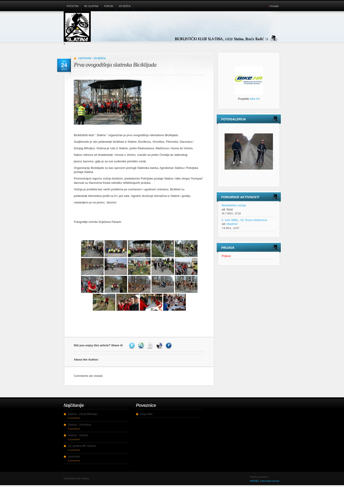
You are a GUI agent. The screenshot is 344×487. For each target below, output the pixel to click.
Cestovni (84, 58)
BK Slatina (91, 6)
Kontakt (274, 6)
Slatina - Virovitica (79, 424)
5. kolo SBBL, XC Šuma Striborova (244, 220)
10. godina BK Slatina (82, 445)
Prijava (226, 256)
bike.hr (254, 98)
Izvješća (125, 6)
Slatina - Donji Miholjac (83, 414)
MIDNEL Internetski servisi (264, 481)
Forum (108, 6)
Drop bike (146, 414)
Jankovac (74, 456)
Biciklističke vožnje (234, 205)
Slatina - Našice (78, 435)
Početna (73, 6)
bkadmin (232, 224)
